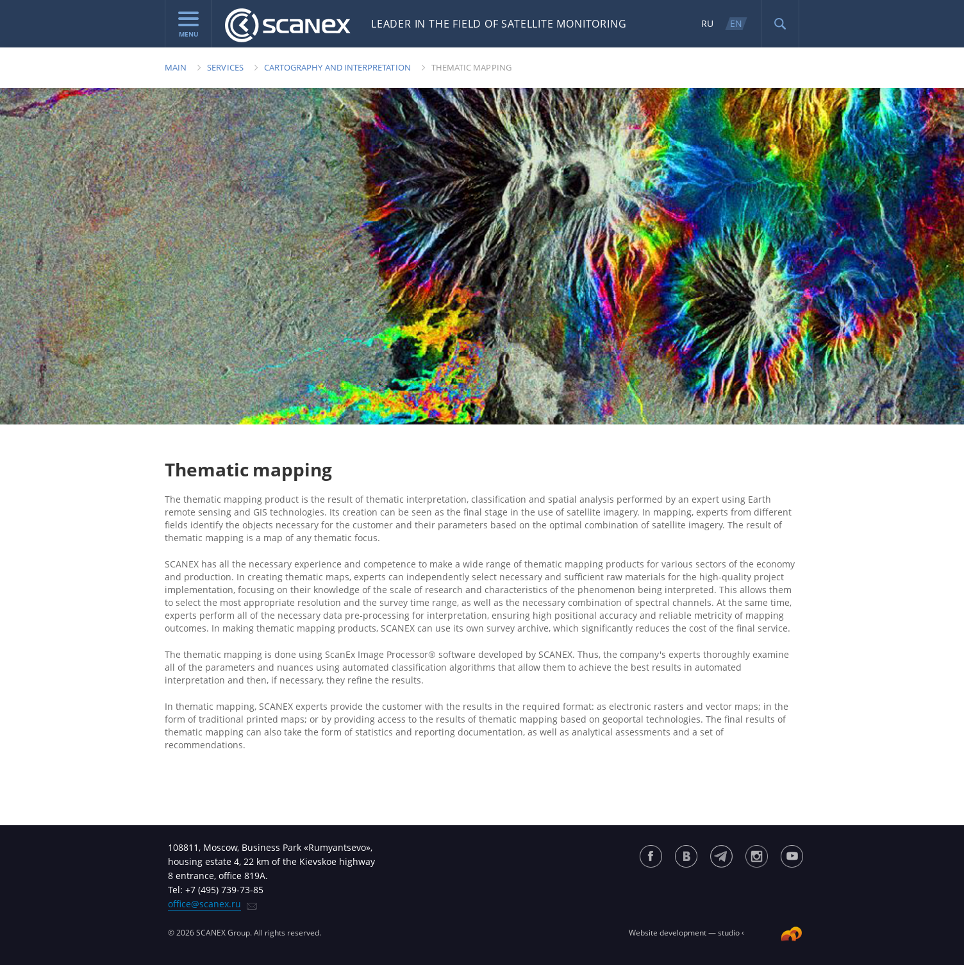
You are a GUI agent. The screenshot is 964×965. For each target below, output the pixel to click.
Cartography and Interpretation (337, 67)
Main (176, 67)
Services (225, 67)
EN (736, 23)
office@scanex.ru (204, 904)
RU (707, 23)
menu (188, 25)
